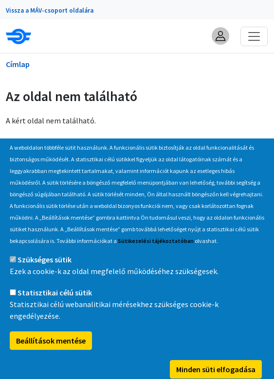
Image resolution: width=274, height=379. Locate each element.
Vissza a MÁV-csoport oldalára (49, 10)
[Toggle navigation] (254, 36)
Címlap (18, 64)
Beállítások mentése (51, 356)
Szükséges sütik (45, 274)
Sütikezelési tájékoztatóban (156, 255)
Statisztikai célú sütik (55, 307)
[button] (220, 36)
